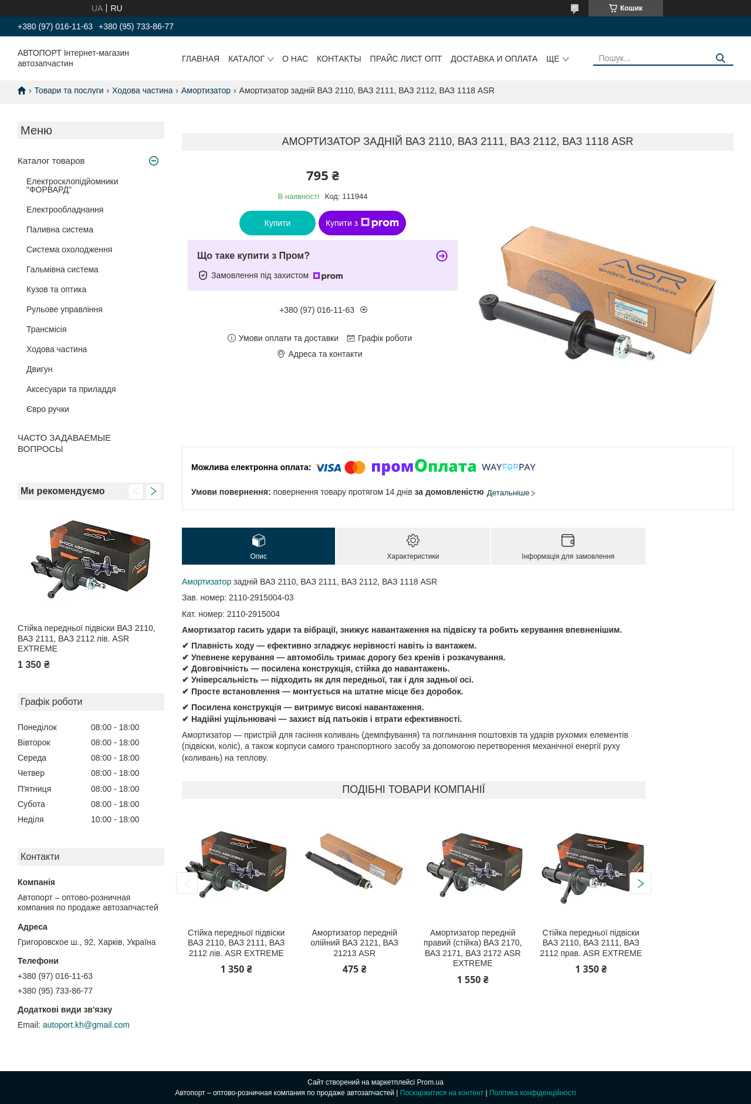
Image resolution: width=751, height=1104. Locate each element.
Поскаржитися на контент (441, 1093)
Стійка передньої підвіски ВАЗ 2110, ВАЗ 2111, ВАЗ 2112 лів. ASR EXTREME (86, 638)
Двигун (39, 369)
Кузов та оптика (56, 289)
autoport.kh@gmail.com (86, 1024)
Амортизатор (206, 90)
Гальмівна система (62, 269)
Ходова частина (142, 90)
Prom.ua (430, 1082)
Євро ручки (47, 409)
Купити (278, 223)
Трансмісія (46, 329)
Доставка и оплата (494, 58)
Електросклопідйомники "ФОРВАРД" (72, 185)
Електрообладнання (64, 209)
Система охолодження (69, 249)
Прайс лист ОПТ (406, 58)
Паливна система (59, 229)
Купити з (362, 223)
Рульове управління (64, 309)
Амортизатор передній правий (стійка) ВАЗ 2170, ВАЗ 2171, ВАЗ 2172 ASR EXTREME (473, 948)
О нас (295, 58)
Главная (200, 58)
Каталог (246, 58)
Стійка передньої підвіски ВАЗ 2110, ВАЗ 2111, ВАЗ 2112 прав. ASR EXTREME (591, 943)
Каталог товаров (51, 161)
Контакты (339, 58)
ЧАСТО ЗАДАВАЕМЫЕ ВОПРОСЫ (64, 443)
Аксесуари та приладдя (71, 389)
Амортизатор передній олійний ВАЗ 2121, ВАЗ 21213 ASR (354, 943)
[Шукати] (720, 58)
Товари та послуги (68, 90)
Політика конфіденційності (532, 1093)
